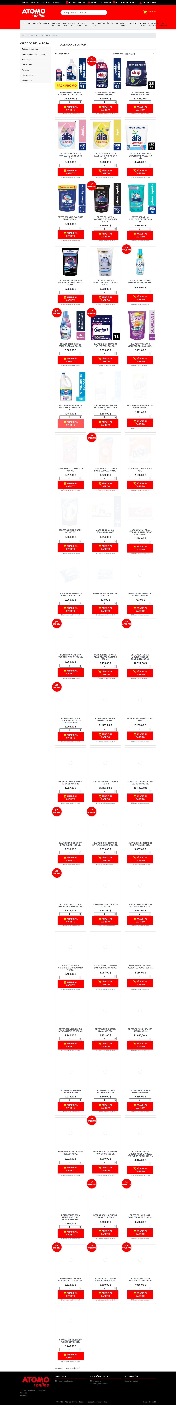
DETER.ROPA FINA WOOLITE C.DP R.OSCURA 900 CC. (105, 219)
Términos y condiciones (64, 1381)
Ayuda (127, 1384)
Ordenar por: (118, 54)
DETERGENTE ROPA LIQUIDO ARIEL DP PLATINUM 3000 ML (140, 657)
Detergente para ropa (30, 49)
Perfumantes (27, 65)
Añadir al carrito (71, 108)
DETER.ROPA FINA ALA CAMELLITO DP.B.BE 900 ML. (70, 156)
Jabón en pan (27, 81)
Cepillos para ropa (29, 75)
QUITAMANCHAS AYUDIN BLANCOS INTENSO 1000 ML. (105, 408)
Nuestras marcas (131, 1381)
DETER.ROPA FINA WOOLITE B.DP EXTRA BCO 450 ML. (105, 283)
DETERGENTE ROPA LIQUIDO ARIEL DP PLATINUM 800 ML (70, 1217)
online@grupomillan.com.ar (30, 1403)
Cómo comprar (95, 1381)
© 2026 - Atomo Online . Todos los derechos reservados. (81, 1410)
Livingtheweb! (149, 1410)
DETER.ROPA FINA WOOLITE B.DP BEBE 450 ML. (140, 219)
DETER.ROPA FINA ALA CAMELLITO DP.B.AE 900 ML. (105, 156)
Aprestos (25, 70)
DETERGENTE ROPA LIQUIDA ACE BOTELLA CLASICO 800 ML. (70, 721)
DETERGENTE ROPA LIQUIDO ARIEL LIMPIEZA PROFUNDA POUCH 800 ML (140, 1154)
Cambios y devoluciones (99, 1384)
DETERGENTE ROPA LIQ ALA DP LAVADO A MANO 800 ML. (105, 657)
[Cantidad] (70, 102)
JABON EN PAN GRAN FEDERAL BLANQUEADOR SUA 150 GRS (140, 532)
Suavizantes (26, 60)
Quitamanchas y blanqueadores (34, 54)
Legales (58, 1384)
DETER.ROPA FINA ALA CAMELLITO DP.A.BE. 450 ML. (140, 156)
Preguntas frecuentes (98, 1386)
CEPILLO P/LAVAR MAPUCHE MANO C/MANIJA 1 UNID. (70, 968)
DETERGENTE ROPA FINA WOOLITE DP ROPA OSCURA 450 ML (71, 283)
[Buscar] (83, 12)
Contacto (57, 2)
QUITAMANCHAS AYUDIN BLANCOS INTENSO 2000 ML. (70, 408)
